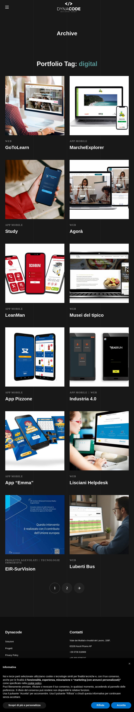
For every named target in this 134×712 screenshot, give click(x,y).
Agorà (76, 231)
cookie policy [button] (34, 683)
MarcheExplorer (87, 147)
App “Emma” (19, 482)
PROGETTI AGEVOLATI (21, 560)
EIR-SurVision (20, 569)
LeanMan (15, 315)
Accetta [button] (121, 705)
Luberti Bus (82, 566)
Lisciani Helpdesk (89, 482)
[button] (9, 642)
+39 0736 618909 (78, 652)
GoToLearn (17, 147)
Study (11, 231)
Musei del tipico (87, 315)
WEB (8, 141)
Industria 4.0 (83, 398)
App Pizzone (18, 398)
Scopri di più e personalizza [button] (24, 705)
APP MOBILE (78, 141)
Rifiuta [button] (100, 705)
